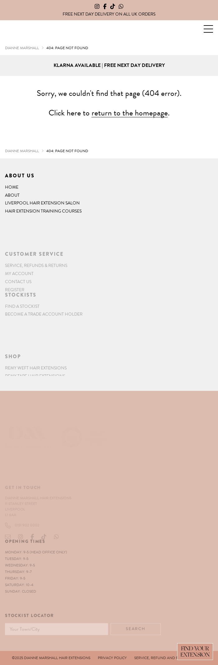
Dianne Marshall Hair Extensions (16, 29)
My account (19, 284)
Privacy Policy (112, 658)
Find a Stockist (22, 313)
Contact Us (18, 292)
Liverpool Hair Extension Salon (42, 203)
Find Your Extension (195, 651)
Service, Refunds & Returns (36, 276)
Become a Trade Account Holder (44, 321)
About (12, 195)
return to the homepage (130, 113)
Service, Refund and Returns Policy (170, 658)
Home (11, 187)
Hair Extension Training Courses (43, 211)
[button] (208, 29)
